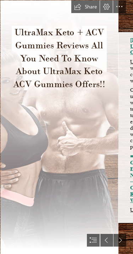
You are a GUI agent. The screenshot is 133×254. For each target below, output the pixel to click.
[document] (66, 127)
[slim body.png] (59, 127)
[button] (85, 6)
